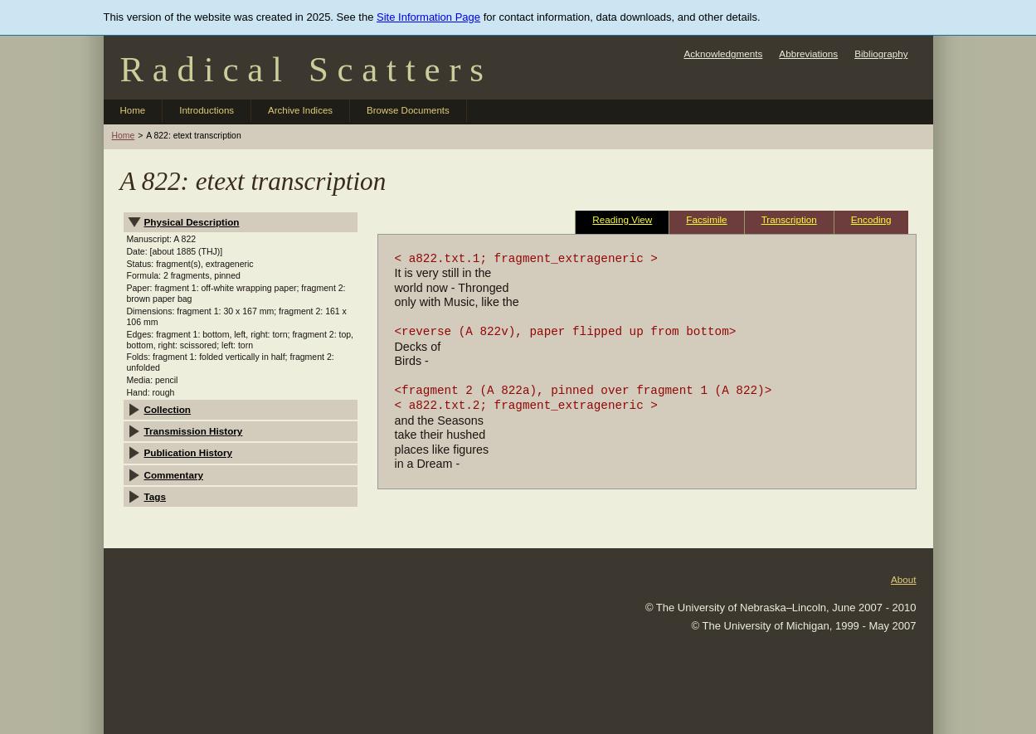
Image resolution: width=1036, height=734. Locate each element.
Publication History (188, 452)
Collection (168, 409)
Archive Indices (300, 110)
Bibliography (880, 53)
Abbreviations (808, 53)
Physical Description (192, 221)
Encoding (871, 219)
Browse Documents (408, 110)
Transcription (789, 219)
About (904, 579)
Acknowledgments (722, 53)
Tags (155, 496)
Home (133, 110)
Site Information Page (428, 17)
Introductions (206, 110)
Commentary (173, 474)
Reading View (622, 219)
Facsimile (706, 219)
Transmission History (193, 430)
